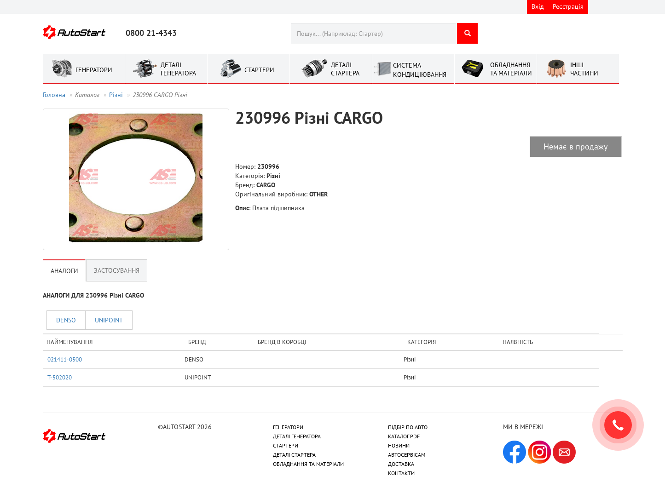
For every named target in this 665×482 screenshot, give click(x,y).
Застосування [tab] (116, 270)
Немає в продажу (575, 146)
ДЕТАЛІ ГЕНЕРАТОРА (297, 436)
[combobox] (374, 33)
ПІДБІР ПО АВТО (408, 427)
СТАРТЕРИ (285, 445)
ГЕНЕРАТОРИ (288, 427)
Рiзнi (116, 95)
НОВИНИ (399, 445)
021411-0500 (64, 359)
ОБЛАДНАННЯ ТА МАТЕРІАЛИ (308, 463)
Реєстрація (568, 6)
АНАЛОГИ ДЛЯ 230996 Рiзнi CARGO (93, 295)
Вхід (538, 6)
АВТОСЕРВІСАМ (406, 454)
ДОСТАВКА (401, 463)
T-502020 (59, 377)
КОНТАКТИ (401, 473)
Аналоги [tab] (64, 271)
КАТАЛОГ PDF (404, 436)
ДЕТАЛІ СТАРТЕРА (294, 454)
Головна (54, 95)
